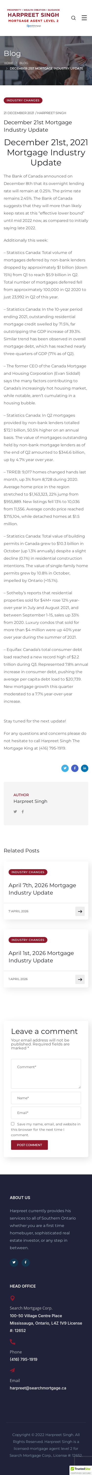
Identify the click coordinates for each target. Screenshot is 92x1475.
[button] (80, 1470)
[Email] (12, 1370)
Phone (16, 1352)
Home (8, 63)
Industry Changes (23, 100)
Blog (23, 63)
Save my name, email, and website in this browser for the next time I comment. (45, 1129)
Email (15, 1380)
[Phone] (12, 1342)
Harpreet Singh (51, 113)
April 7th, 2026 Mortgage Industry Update (42, 889)
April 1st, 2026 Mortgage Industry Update (41, 957)
